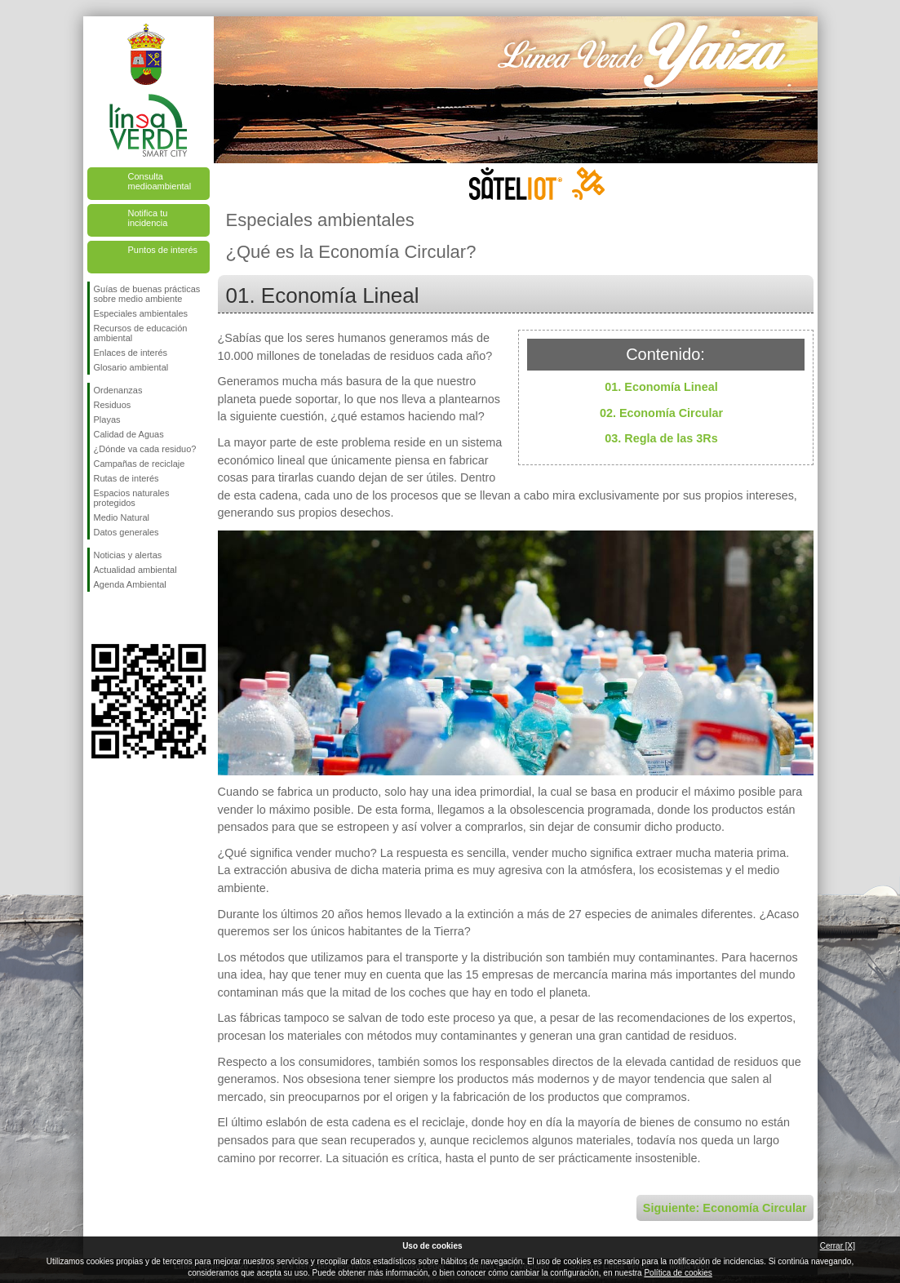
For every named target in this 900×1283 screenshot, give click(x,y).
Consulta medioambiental (160, 181)
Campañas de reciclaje (139, 463)
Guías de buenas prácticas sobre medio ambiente (147, 294)
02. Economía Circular (661, 413)
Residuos (112, 405)
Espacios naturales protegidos (132, 498)
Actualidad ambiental (135, 570)
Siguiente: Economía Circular (725, 1207)
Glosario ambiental (131, 367)
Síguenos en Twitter (124, 618)
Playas (107, 419)
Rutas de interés (126, 478)
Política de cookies (678, 1272)
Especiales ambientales (141, 313)
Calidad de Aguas (129, 434)
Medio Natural (121, 517)
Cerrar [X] (837, 1245)
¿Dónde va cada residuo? (145, 449)
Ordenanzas (118, 390)
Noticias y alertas (128, 555)
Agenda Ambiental (130, 584)
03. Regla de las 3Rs (661, 438)
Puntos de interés (163, 250)
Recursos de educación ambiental (141, 333)
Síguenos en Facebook (97, 618)
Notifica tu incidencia (148, 218)
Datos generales (126, 532)
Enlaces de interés (131, 352)
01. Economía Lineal (661, 386)
